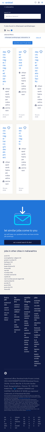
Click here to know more (24, 398)
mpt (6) (6, 270)
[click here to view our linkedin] (5, 373)
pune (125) (7, 285)
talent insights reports (26, 306)
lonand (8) (7, 268)
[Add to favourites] (9, 52)
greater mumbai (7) (10, 260)
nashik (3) (7, 276)
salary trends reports (26, 323)
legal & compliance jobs (37, 356)
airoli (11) (7, 256)
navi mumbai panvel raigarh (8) (14, 279)
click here (28, 410)
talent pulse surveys (26, 349)
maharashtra (9, 7)
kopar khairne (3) (9, 266)
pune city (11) (8, 287)
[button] (29, 37)
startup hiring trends (26, 342)
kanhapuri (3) (8, 262)
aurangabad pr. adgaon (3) (12, 258)
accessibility (24, 421)
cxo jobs (36, 305)
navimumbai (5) (9, 281)
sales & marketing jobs (37, 363)
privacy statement (39, 421)
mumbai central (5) (10, 274)
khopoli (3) (7, 264)
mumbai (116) (8, 272)
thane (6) (7, 289)
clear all (38, 37)
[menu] (42, 2)
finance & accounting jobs (37, 330)
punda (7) (7, 283)
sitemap (34, 421)
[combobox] (22, 16)
